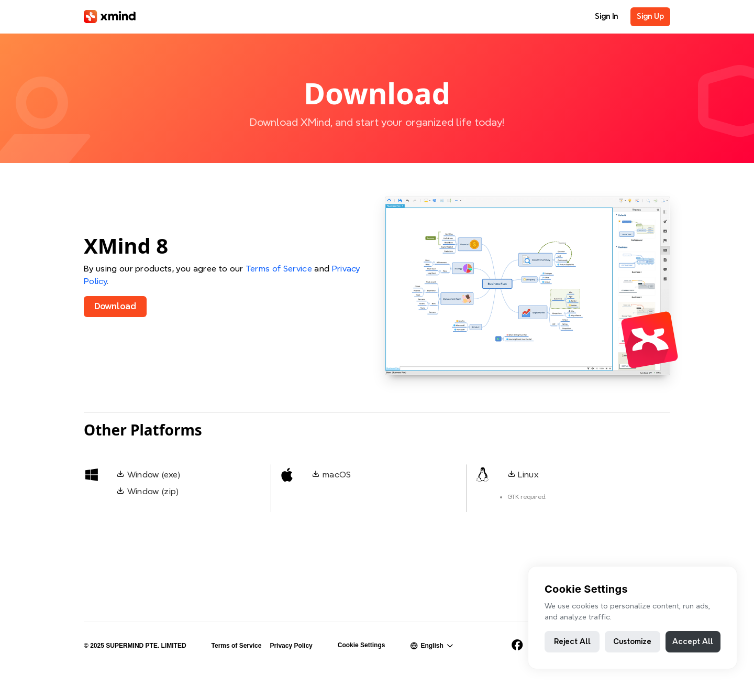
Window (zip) (153, 491)
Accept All (692, 641)
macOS (337, 474)
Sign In (606, 16)
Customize (632, 641)
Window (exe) (154, 474)
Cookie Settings (361, 645)
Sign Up (650, 16)
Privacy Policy (291, 645)
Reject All (572, 641)
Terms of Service (279, 268)
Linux (528, 474)
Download (115, 306)
